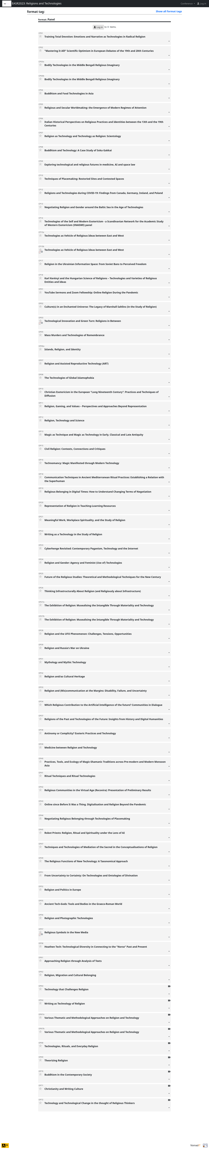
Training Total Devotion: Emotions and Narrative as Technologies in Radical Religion (107, 40)
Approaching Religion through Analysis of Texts (107, 964)
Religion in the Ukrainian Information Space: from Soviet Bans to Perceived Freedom (107, 267)
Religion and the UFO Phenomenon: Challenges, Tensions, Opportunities (107, 637)
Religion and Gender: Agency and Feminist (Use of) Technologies (107, 566)
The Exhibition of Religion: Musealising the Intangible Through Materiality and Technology (107, 609)
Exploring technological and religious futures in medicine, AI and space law (107, 168)
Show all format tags (169, 11)
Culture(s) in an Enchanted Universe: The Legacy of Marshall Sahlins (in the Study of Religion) (107, 310)
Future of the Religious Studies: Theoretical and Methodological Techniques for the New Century (107, 580)
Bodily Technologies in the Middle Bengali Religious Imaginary (107, 68)
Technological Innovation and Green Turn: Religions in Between (107, 324)
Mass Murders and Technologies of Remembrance (107, 338)
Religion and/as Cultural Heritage (107, 680)
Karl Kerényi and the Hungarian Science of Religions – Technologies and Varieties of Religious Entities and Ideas (107, 282)
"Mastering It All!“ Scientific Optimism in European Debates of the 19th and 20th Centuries (107, 54)
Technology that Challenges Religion (107, 993)
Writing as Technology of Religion (107, 1007)
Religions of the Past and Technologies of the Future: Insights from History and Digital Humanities (107, 722)
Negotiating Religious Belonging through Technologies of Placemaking (107, 822)
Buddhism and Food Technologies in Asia (107, 97)
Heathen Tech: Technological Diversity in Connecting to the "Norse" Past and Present (107, 950)
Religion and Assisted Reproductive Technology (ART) (107, 367)
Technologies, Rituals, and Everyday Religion (107, 1050)
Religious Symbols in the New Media (107, 936)
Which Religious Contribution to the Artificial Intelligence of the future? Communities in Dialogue (107, 708)
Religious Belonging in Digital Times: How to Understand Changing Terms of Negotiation (107, 495)
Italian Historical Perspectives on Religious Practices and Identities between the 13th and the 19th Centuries (107, 125)
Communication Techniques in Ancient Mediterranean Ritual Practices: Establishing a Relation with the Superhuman (107, 481)
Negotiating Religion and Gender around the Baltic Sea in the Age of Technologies (107, 211)
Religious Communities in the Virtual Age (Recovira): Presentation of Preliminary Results (107, 793)
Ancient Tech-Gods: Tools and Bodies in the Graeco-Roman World (107, 907)
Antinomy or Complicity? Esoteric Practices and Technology (107, 737)
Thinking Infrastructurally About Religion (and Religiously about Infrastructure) (107, 594)
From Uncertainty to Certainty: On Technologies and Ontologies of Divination (107, 879)
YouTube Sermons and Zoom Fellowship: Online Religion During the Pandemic (107, 296)
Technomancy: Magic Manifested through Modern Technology (107, 466)
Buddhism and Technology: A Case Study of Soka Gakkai (107, 154)
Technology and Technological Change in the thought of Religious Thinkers (107, 1106)
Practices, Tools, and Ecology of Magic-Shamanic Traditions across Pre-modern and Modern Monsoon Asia (107, 765)
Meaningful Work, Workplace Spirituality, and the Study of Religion (107, 523)
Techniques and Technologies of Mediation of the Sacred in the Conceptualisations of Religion (107, 850)
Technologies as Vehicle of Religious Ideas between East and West (107, 239)
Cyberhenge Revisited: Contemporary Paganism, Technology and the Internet (107, 552)
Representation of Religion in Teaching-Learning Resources (107, 509)
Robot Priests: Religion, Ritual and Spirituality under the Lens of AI (107, 836)
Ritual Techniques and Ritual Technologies (107, 779)
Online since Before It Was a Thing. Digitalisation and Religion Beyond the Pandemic (107, 808)
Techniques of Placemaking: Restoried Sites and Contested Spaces (107, 182)
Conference (187, 3)
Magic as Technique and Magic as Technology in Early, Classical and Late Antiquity (107, 438)
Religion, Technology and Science (107, 424)
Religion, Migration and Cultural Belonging (107, 978)
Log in (98, 27)
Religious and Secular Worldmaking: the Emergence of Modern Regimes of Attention (107, 111)
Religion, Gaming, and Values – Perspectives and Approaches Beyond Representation (107, 410)
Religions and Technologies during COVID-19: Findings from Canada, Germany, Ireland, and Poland (107, 196)
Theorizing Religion (107, 1064)
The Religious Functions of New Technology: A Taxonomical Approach (107, 865)
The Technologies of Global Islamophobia (107, 381)
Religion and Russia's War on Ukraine (107, 651)
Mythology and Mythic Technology (107, 666)
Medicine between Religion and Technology (107, 751)
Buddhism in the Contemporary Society (107, 1078)
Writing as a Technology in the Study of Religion (107, 538)
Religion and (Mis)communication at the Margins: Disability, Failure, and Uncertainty (107, 694)
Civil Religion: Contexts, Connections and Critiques (107, 452)
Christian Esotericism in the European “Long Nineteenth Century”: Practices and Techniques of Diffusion (107, 395)
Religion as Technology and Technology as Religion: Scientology (107, 139)
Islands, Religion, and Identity (107, 353)
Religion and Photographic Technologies (107, 921)
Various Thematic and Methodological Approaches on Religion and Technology (107, 1021)
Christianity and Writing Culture (107, 1092)
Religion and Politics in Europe (107, 893)
